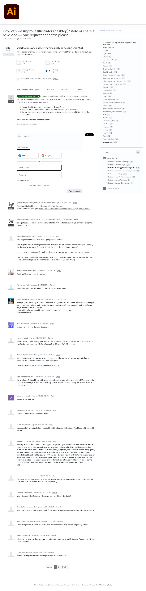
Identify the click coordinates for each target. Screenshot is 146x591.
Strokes (105, 130)
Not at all (52, 90)
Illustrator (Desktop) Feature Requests (117, 42)
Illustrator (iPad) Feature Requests (119, 177)
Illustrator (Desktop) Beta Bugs (118, 162)
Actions (105, 57)
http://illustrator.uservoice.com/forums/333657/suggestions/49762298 (64, 208)
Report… (55, 79)
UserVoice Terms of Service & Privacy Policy (70, 585)
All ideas (106, 51)
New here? (39, 185)
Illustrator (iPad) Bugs (115, 174)
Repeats (105, 118)
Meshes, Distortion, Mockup (112, 102)
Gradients (106, 87)
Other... (105, 105)
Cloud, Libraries (108, 72)
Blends (105, 63)
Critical (81, 90)
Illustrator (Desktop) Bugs (116, 165)
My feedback (107, 54)
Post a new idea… (109, 48)
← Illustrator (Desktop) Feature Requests (17, 39)
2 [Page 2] (58, 567)
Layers (105, 96)
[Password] (39, 175)
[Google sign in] (51, 155)
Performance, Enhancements (112, 112)
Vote (8, 55)
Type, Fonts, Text (108, 139)
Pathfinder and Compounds (112, 109)
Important (66, 90)
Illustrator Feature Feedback (117, 180)
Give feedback (113, 158)
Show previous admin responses (28, 124)
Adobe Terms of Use (91, 585)
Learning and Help (109, 99)
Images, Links (107, 90)
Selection (106, 124)
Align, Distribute (108, 60)
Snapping (106, 127)
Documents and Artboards (112, 78)
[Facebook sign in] (28, 155)
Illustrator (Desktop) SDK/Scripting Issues (121, 171)
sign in (121, 30)
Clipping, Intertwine (109, 69)
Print (104, 115)
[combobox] (120, 152)
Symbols (106, 133)
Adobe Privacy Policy (105, 585)
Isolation (106, 93)
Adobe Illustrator (114, 188)
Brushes (105, 66)
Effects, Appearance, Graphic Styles (114, 81)
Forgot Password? (23, 180)
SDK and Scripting (109, 121)
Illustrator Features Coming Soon (118, 183)
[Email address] (39, 168)
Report (75, 203)
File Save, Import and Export (112, 84)
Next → (65, 567)
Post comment (74, 191)
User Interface (108, 142)
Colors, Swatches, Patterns (111, 75)
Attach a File (24, 147)
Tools (104, 136)
